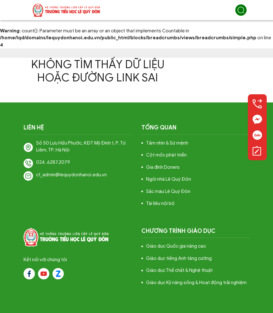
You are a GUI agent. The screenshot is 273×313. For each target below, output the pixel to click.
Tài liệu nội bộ (160, 203)
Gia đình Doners (163, 167)
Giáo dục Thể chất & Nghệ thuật (179, 270)
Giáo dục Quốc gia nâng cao (176, 246)
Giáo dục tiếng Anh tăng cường (179, 258)
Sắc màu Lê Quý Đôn (168, 191)
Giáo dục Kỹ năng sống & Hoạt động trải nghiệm (196, 282)
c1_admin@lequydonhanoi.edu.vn (71, 175)
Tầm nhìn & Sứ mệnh (167, 143)
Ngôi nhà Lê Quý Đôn (168, 179)
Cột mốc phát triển (166, 155)
